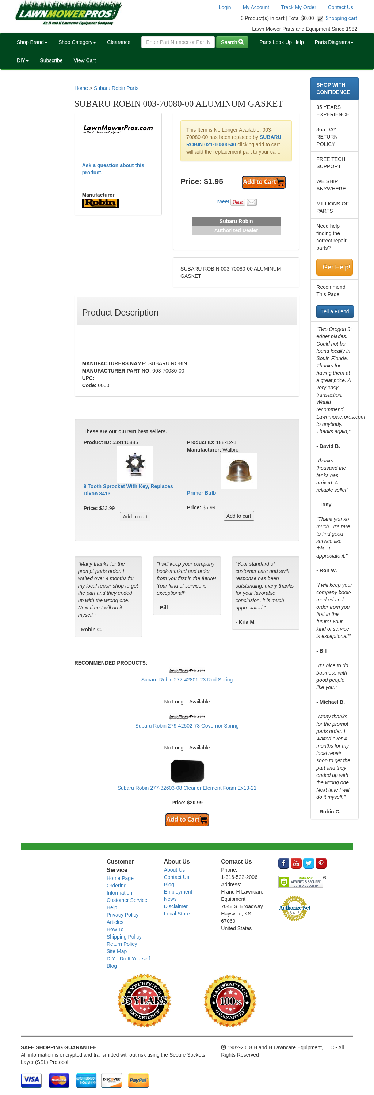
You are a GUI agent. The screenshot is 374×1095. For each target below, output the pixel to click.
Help (112, 907)
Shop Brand (32, 42)
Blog (112, 966)
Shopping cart (342, 18)
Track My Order (298, 7)
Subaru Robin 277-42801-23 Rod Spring (187, 680)
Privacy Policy (122, 915)
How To (115, 929)
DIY (23, 60)
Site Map (117, 951)
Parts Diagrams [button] (334, 42)
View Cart (85, 60)
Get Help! (336, 267)
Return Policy (122, 944)
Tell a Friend (335, 311)
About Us (174, 870)
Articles (115, 922)
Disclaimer (176, 906)
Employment (178, 892)
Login (224, 7)
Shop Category (77, 42)
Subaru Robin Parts (116, 88)
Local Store (177, 914)
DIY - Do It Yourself (128, 959)
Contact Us (340, 7)
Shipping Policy (124, 937)
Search (232, 42)
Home (81, 88)
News (170, 899)
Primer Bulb (201, 493)
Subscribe (51, 60)
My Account (256, 7)
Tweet (222, 201)
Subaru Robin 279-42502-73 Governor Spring (186, 726)
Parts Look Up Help (281, 42)
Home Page (120, 878)
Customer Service (127, 900)
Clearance (118, 42)
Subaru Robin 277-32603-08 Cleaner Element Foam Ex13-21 (187, 788)
